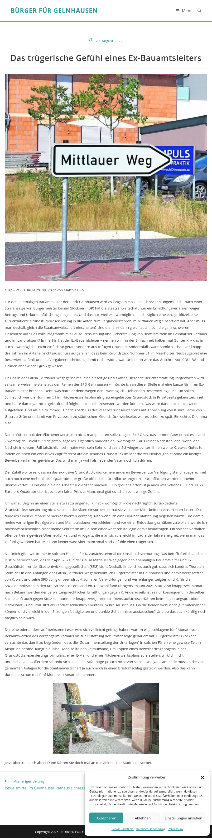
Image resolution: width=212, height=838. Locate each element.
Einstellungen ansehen (183, 818)
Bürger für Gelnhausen (54, 10)
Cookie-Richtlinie (122, 829)
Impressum (175, 829)
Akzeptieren (106, 818)
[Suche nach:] (198, 10)
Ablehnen (143, 818)
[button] (202, 777)
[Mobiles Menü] (185, 10)
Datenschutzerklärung (150, 829)
